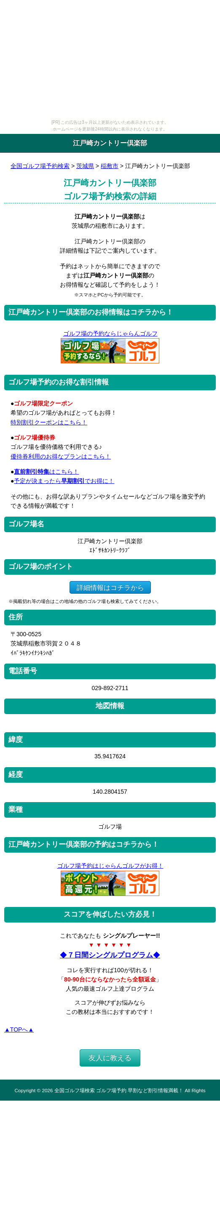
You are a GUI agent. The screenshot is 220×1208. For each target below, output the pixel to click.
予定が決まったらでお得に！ (64, 480)
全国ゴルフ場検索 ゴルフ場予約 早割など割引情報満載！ (118, 1090)
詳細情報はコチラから (110, 587)
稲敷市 (109, 166)
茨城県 (85, 166)
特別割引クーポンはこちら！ (49, 422)
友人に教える (110, 1058)
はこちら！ (46, 471)
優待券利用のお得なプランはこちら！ (61, 456)
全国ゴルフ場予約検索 (40, 166)
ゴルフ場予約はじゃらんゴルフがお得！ (110, 865)
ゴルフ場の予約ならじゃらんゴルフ (110, 333)
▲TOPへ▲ (19, 1029)
